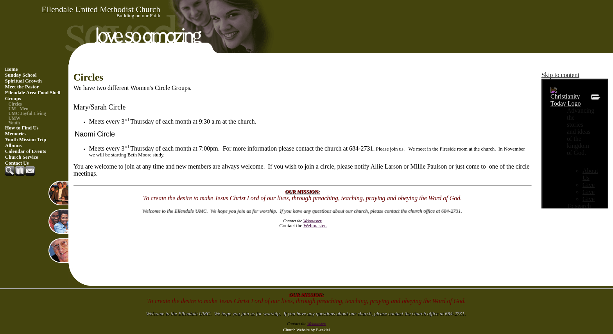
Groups (13, 98)
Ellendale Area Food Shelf (33, 92)
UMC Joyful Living (27, 113)
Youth (14, 122)
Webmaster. (315, 225)
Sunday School (21, 75)
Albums (13, 145)
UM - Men (19, 108)
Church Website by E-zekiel (306, 330)
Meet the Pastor (22, 87)
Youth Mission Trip (26, 139)
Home (11, 69)
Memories (16, 133)
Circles (15, 104)
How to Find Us (22, 128)
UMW (15, 118)
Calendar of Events (25, 151)
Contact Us (17, 163)
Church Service (21, 157)
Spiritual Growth (23, 81)
